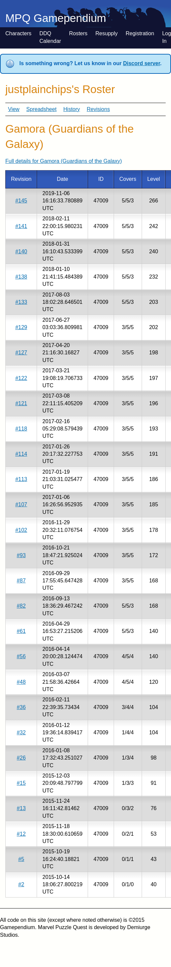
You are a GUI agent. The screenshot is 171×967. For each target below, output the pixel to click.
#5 (21, 859)
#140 (21, 251)
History (71, 109)
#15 (21, 783)
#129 (21, 327)
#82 (21, 606)
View (13, 109)
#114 (21, 454)
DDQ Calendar (50, 37)
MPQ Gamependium (55, 18)
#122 (21, 378)
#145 (21, 200)
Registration (140, 33)
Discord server (141, 63)
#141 (21, 226)
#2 (21, 884)
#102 (21, 530)
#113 (21, 479)
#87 (21, 580)
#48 (21, 682)
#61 (21, 631)
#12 (21, 834)
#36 (21, 707)
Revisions (98, 109)
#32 (21, 732)
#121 (21, 403)
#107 (21, 504)
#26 (21, 758)
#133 (21, 302)
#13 (21, 808)
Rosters (78, 33)
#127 (21, 352)
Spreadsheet (41, 109)
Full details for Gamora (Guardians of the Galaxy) (63, 161)
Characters (18, 33)
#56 (21, 656)
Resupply (106, 33)
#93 (21, 555)
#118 (21, 428)
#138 (21, 277)
